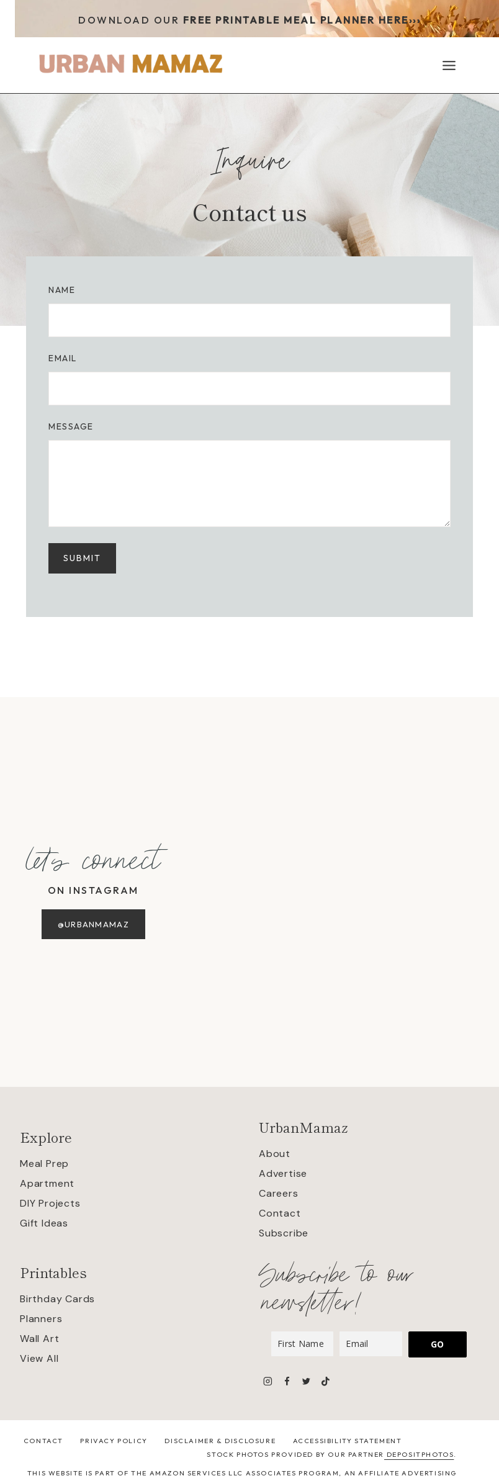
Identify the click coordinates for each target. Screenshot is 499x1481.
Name (64, 292)
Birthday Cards (57, 1298)
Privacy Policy (113, 1440)
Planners (41, 1318)
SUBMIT (85, 560)
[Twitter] (306, 1381)
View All (39, 1358)
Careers (279, 1193)
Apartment (47, 1183)
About (274, 1153)
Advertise (283, 1173)
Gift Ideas (44, 1223)
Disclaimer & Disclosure (220, 1440)
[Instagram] (268, 1381)
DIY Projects (50, 1203)
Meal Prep (44, 1163)
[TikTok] (326, 1381)
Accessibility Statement (347, 1440)
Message (73, 428)
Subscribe (283, 1233)
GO (437, 1344)
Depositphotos (419, 1454)
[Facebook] (287, 1381)
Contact (280, 1213)
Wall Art (39, 1338)
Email (65, 360)
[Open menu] (449, 65)
